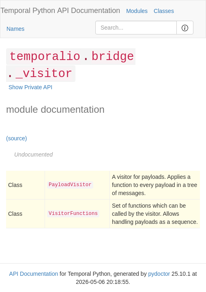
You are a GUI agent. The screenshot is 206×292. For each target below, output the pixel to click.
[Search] (136, 27)
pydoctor (159, 274)
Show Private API (30, 87)
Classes (164, 11)
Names (15, 29)
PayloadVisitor (70, 185)
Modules (137, 11)
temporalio (44, 57)
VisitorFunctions (73, 214)
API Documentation (88, 10)
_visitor (43, 74)
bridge (112, 57)
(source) (16, 138)
